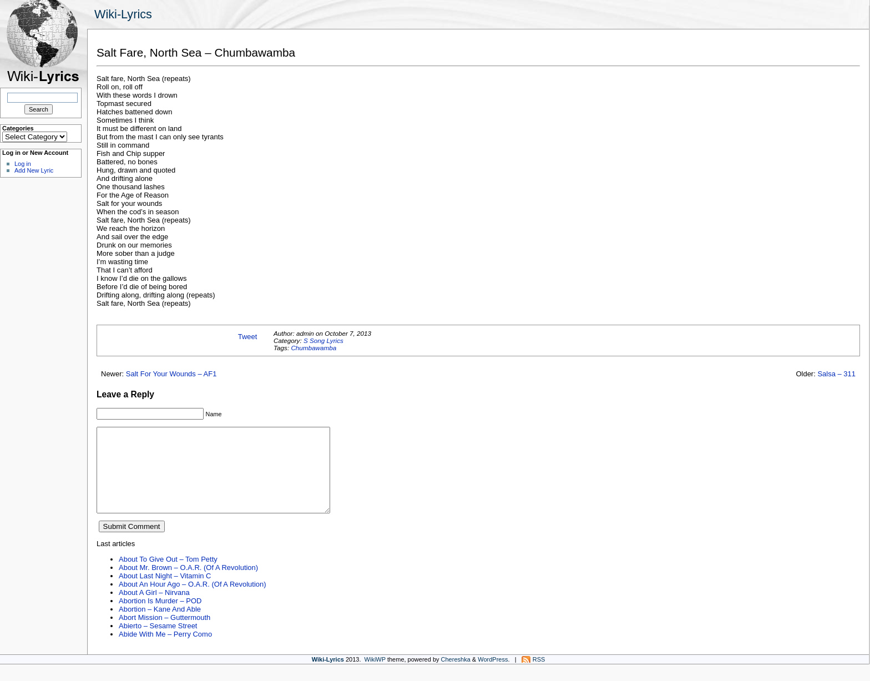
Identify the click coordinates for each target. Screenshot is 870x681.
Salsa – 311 (836, 374)
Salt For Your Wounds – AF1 (171, 374)
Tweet (247, 336)
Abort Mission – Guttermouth (164, 634)
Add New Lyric (33, 170)
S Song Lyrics (323, 340)
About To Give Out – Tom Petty (168, 576)
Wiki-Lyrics (123, 14)
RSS (539, 676)
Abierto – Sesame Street (158, 642)
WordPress (493, 676)
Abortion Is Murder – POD (160, 617)
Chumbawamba (313, 347)
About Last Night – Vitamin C (165, 592)
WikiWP (375, 676)
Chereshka (456, 676)
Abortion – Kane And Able (160, 626)
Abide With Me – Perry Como (165, 651)
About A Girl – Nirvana (154, 609)
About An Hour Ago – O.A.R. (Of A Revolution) (192, 601)
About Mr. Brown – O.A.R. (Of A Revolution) (188, 584)
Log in (22, 163)
